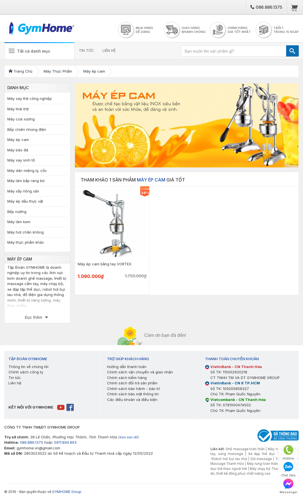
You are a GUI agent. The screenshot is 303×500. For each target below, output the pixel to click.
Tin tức (14, 377)
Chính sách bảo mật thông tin (133, 394)
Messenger (288, 486)
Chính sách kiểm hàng (127, 377)
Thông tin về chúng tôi (28, 366)
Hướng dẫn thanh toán (126, 366)
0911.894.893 (65, 442)
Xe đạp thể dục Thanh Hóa (272, 454)
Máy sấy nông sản (23, 191)
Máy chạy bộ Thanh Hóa (269, 469)
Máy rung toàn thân (262, 464)
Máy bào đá (17, 150)
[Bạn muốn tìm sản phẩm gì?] (233, 51)
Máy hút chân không (25, 232)
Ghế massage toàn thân (245, 449)
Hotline (288, 452)
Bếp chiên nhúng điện (26, 129)
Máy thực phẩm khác (25, 242)
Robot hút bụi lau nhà (229, 459)
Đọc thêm (34, 317)
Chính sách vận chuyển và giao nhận (140, 372)
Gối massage (261, 459)
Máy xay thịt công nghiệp (29, 98)
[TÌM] (292, 51)
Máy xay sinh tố (21, 160)
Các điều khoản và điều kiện (132, 399)
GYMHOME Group (66, 492)
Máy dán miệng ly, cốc (27, 170)
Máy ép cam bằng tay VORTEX (105, 264)
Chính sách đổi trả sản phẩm (132, 383)
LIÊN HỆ (109, 50)
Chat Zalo (288, 469)
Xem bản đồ (128, 437)
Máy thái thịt (18, 109)
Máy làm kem (18, 221)
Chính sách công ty (25, 372)
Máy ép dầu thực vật (25, 201)
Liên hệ (14, 383)
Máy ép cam (18, 139)
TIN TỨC (86, 50)
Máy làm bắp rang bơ (25, 180)
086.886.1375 (266, 7)
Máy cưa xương (21, 119)
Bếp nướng (16, 211)
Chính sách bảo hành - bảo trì (133, 388)
